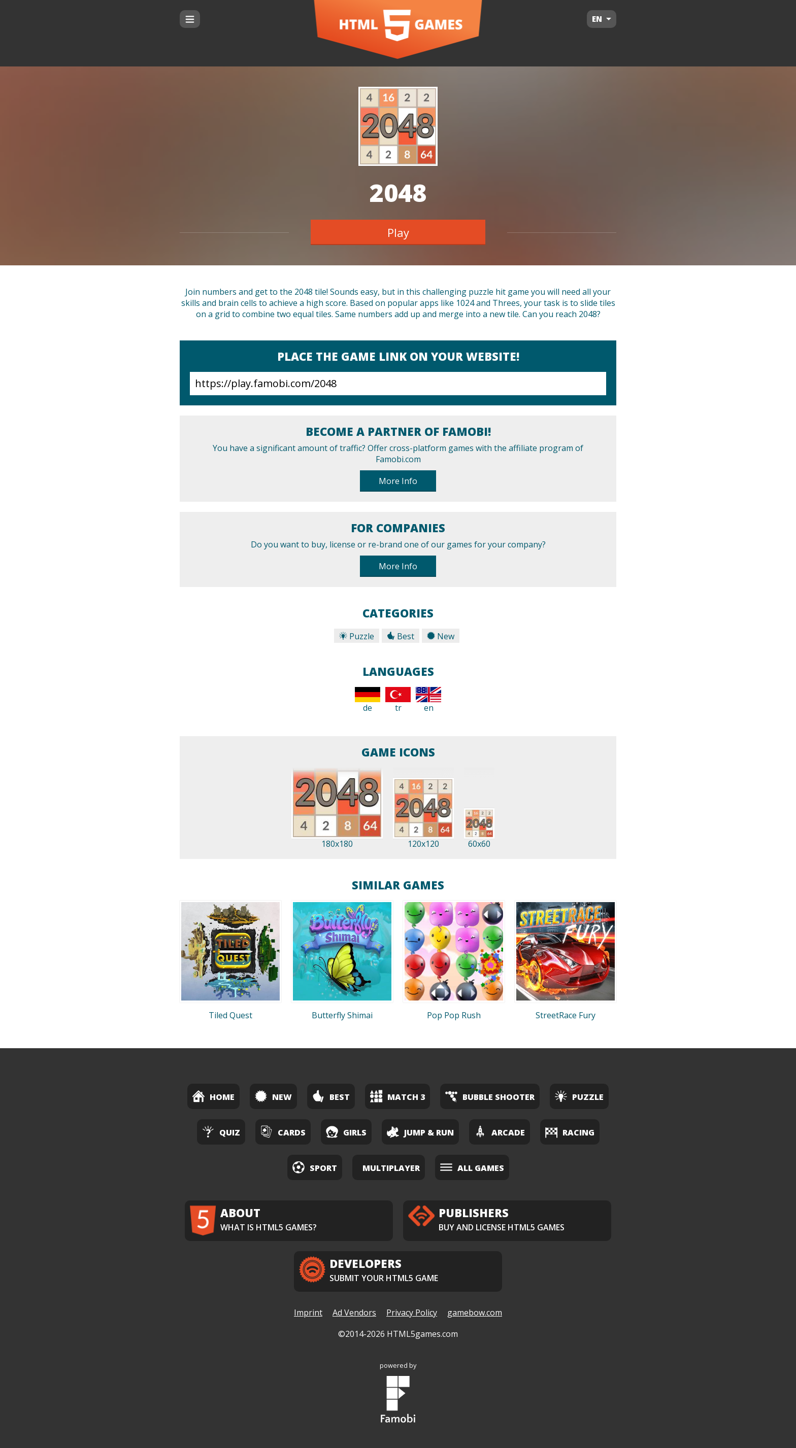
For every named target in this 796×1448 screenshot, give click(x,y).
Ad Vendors (354, 1312)
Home (213, 1096)
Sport (314, 1167)
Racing (569, 1131)
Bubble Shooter (490, 1096)
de (367, 700)
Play (398, 232)
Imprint (308, 1312)
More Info (398, 481)
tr (398, 700)
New (440, 636)
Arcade (499, 1131)
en (428, 700)
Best (400, 636)
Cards (283, 1131)
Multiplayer (391, 1168)
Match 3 (397, 1096)
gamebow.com (474, 1312)
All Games (472, 1167)
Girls (346, 1131)
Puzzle (356, 636)
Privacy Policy (411, 1312)
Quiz (221, 1131)
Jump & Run (420, 1131)
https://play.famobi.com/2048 (398, 383)
